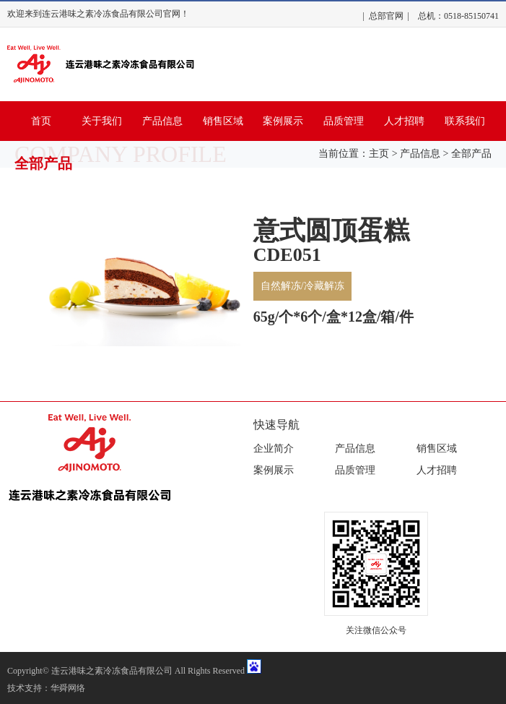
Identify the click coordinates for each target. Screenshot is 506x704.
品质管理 (343, 121)
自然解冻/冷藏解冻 (302, 285)
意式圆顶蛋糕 (331, 230)
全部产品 (471, 153)
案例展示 (283, 121)
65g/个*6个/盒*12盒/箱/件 (333, 317)
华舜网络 (68, 688)
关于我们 (102, 121)
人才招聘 (404, 121)
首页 (41, 121)
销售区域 (223, 121)
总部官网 (386, 16)
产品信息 (162, 121)
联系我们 (465, 121)
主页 (379, 153)
